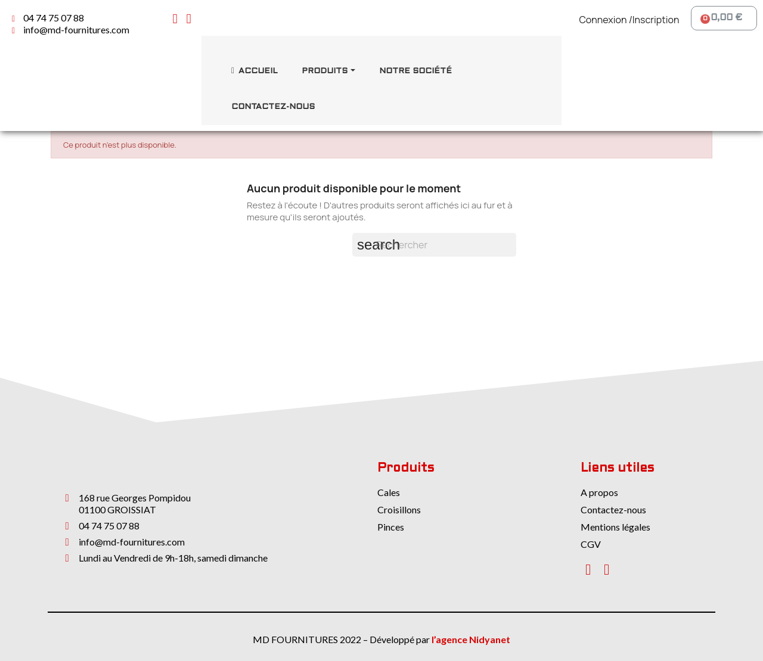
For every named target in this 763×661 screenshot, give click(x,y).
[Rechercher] (434, 245)
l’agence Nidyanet (471, 639)
